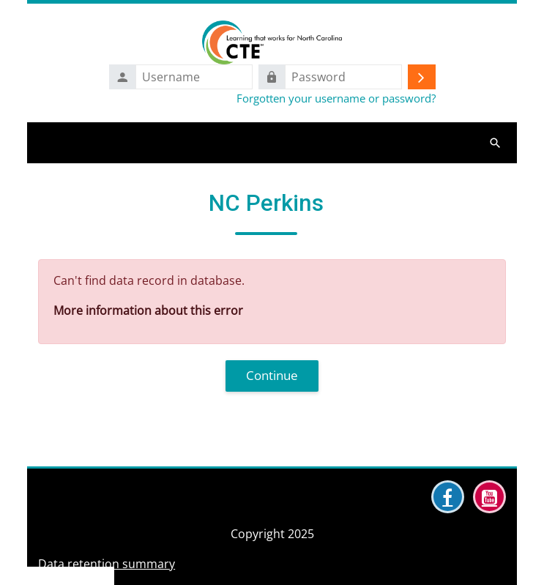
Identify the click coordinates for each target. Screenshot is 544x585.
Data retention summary (106, 564)
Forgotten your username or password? (336, 98)
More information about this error (148, 310)
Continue (272, 375)
